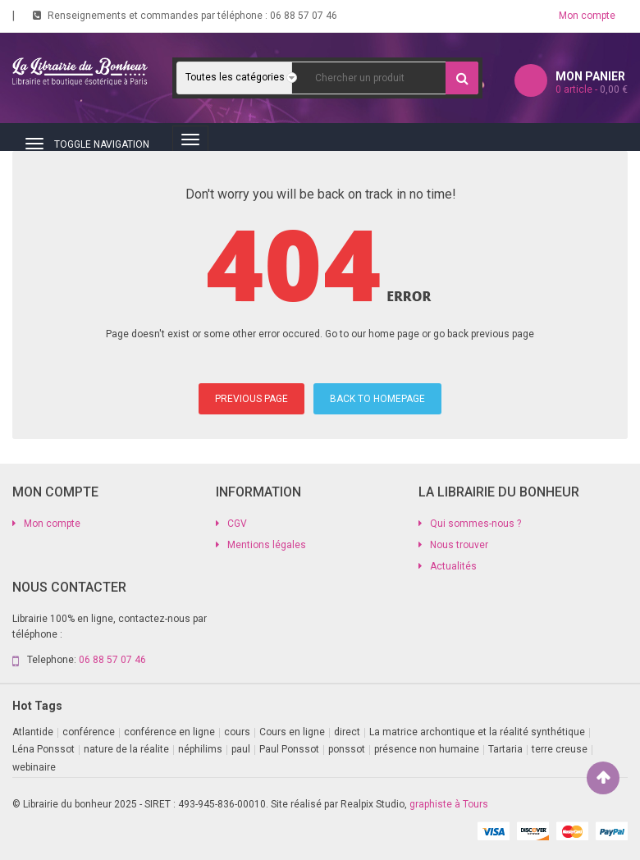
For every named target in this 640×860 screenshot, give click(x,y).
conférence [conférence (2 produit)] (88, 732)
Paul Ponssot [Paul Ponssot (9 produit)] (289, 749)
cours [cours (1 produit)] (237, 732)
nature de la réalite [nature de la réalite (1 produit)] (126, 749)
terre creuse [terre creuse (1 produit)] (559, 749)
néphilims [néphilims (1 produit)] (200, 749)
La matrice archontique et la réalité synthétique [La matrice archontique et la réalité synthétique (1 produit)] (477, 732)
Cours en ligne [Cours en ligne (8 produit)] (292, 732)
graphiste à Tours (448, 804)
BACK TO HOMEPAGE (377, 399)
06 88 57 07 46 (303, 15)
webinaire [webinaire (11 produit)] (34, 767)
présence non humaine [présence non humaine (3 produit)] (426, 749)
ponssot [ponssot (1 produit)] (346, 749)
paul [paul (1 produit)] (240, 749)
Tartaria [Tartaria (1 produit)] (505, 749)
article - (591, 89)
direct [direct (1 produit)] (347, 732)
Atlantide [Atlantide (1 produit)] (32, 732)
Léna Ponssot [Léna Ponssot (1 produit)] (43, 749)
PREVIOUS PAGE (251, 399)
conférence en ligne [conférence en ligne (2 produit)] (169, 732)
